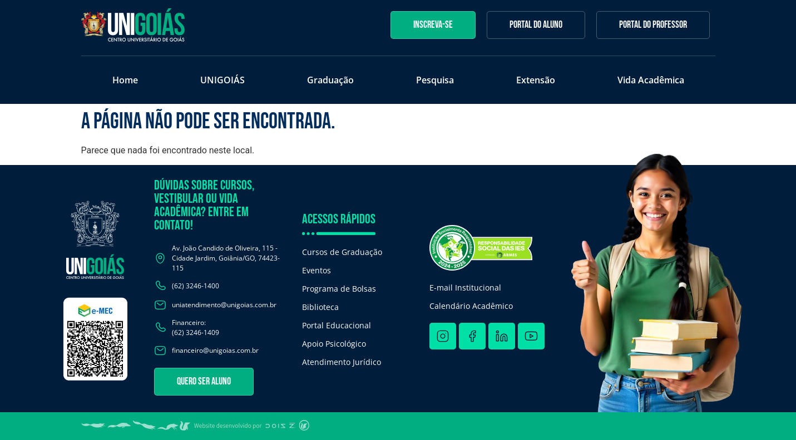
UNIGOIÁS (222, 80)
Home (125, 80)
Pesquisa (435, 80)
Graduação (330, 80)
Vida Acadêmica (650, 80)
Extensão (535, 80)
